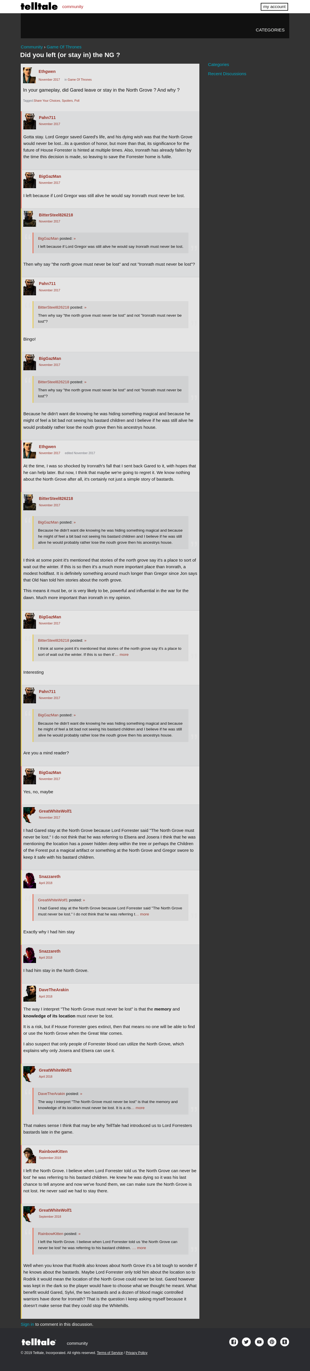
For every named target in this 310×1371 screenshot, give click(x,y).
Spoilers (67, 100)
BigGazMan (50, 176)
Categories (270, 29)
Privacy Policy (137, 1353)
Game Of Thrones (80, 79)
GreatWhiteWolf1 (55, 811)
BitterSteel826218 (56, 215)
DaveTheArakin (54, 989)
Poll (76, 100)
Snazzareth (50, 876)
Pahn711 (47, 117)
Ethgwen (47, 71)
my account (274, 6)
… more (121, 654)
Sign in (27, 1324)
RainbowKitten (53, 1151)
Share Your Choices (47, 100)
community (72, 6)
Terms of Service (110, 1353)
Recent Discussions (227, 73)
